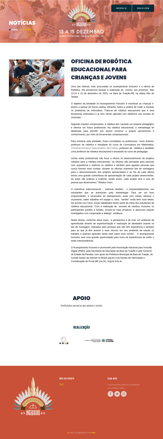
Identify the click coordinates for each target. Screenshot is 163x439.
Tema (62, 8)
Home (54, 8)
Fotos (104, 8)
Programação (73, 8)
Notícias (95, 8)
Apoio (85, 8)
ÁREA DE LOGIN (143, 8)
